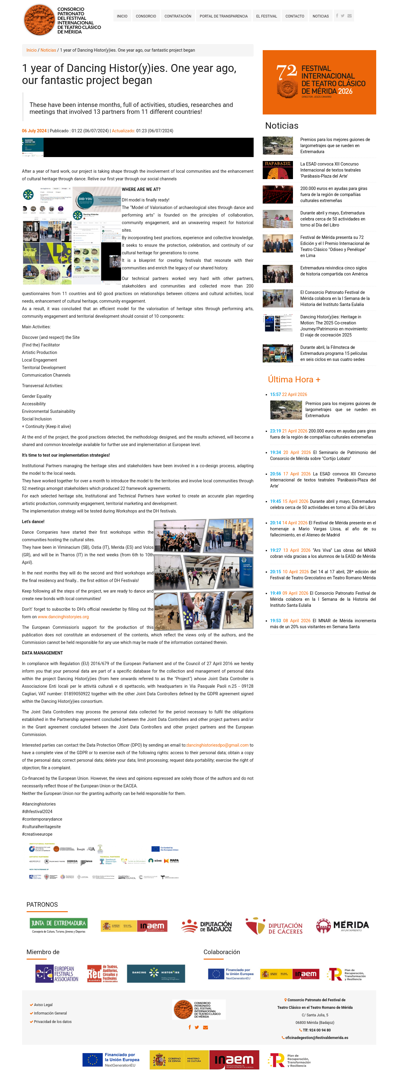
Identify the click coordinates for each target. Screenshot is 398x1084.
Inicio (122, 16)
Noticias (321, 16)
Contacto (294, 16)
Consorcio (146, 16)
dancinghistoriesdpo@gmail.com (217, 745)
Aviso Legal (43, 1005)
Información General (50, 1013)
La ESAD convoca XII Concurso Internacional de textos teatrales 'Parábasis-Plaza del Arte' (331, 170)
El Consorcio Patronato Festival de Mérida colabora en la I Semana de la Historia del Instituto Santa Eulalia (335, 298)
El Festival (266, 16)
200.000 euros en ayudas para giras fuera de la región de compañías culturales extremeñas (334, 194)
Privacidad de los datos (52, 1022)
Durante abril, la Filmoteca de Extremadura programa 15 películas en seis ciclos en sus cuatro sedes (334, 353)
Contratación (178, 16)
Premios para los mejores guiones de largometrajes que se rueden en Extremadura (335, 145)
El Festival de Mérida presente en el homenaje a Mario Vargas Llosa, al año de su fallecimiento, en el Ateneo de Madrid (323, 528)
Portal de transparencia (224, 16)
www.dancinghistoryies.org (63, 616)
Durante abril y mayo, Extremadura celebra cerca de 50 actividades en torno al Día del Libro (333, 219)
